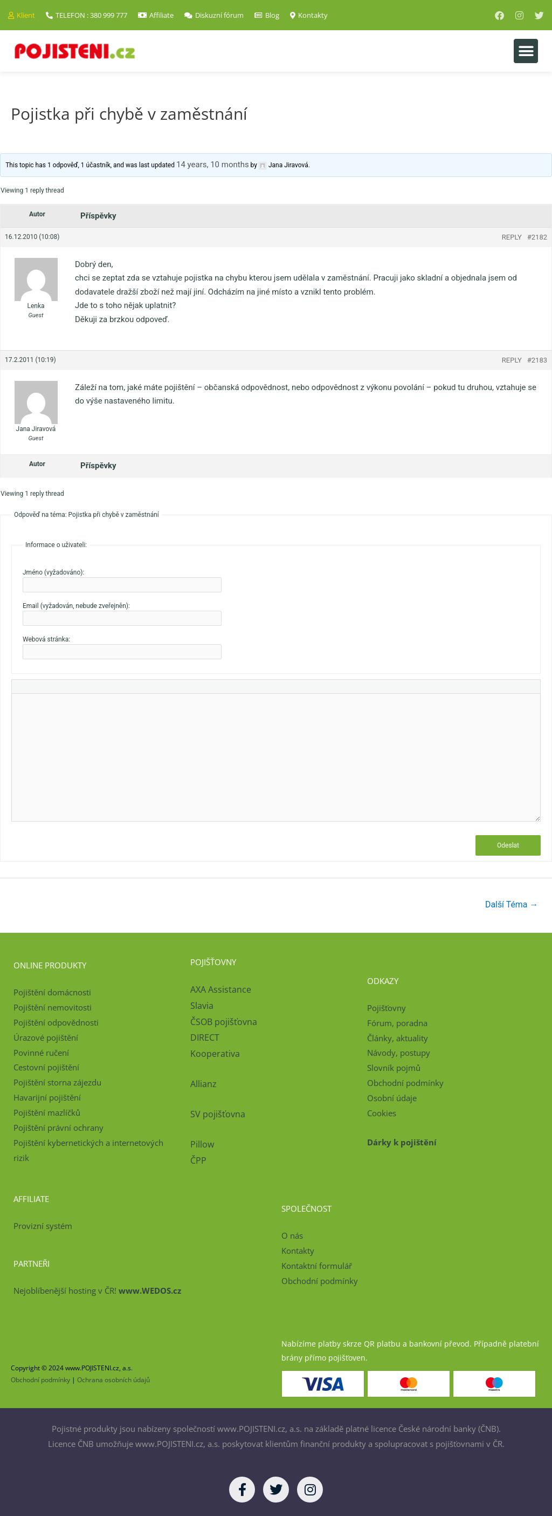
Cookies (381, 1113)
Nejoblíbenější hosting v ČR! (97, 1291)
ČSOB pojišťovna (223, 1022)
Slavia (201, 1006)
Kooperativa (215, 1054)
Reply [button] (512, 237)
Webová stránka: (46, 639)
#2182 (537, 237)
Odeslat (508, 845)
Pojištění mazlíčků (46, 1112)
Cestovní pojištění (46, 1067)
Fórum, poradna (397, 1023)
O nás (292, 1236)
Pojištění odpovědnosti (56, 1022)
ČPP (198, 1160)
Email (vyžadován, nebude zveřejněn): (76, 606)
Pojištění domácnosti (52, 992)
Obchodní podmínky (405, 1082)
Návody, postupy (398, 1053)
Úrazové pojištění (45, 1037)
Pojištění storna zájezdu (57, 1082)
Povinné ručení (41, 1052)
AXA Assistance (221, 990)
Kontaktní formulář (316, 1265)
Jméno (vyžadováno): (53, 572)
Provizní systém (42, 1225)
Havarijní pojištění (47, 1097)
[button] (526, 51)
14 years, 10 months (212, 164)
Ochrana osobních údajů (113, 1379)
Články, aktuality (397, 1038)
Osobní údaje (392, 1097)
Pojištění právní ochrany (58, 1127)
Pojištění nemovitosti (52, 1007)
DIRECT (204, 1038)
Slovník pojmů (393, 1068)
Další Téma (511, 904)
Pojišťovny (386, 1007)
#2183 (537, 360)
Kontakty (297, 1250)
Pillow (202, 1144)
